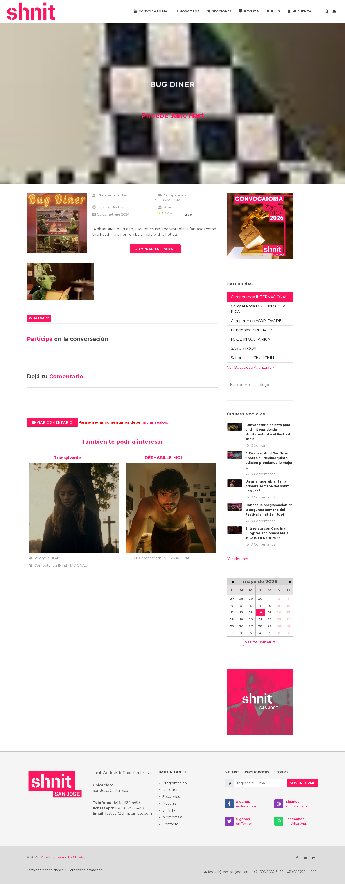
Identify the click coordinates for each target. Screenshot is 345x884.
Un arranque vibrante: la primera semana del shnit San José (267, 486)
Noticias (169, 803)
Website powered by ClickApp (62, 857)
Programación (174, 783)
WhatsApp (39, 318)
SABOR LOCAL (244, 348)
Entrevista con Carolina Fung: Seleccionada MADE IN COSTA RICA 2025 (267, 533)
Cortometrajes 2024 (113, 214)
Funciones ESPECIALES (252, 330)
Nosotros (187, 11)
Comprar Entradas (155, 249)
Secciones (219, 11)
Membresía (172, 817)
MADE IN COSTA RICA (250, 339)
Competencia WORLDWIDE (256, 321)
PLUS (273, 11)
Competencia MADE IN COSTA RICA (258, 309)
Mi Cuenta (299, 11)
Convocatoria (150, 11)
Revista (249, 11)
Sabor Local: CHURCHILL (253, 358)
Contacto (170, 824)
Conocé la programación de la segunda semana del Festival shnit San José (269, 509)
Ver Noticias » (238, 559)
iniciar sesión (154, 422)
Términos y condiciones (45, 870)
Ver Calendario (260, 642)
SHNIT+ (169, 810)
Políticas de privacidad (85, 870)
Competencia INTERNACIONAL (259, 297)
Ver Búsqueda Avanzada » (250, 367)
